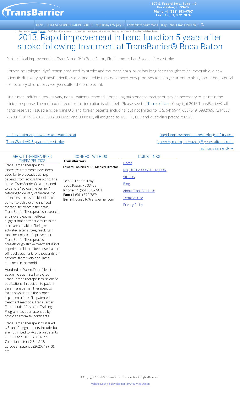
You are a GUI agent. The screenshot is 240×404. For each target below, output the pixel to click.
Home (40, 25)
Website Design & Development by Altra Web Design (120, 384)
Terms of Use (133, 198)
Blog (164, 25)
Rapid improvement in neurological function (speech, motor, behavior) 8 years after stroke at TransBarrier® (195, 141)
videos (42, 31)
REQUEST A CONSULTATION (64, 25)
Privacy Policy (133, 204)
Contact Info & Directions (142, 25)
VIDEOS (88, 25)
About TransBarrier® (183, 25)
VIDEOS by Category (108, 25)
